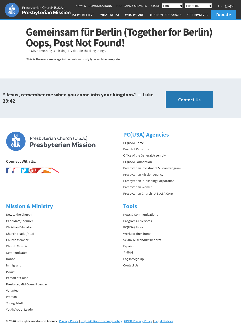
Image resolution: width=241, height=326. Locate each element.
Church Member (17, 240)
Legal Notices (163, 321)
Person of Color (17, 278)
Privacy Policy (68, 321)
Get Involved (198, 14)
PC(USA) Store (133, 227)
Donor (10, 259)
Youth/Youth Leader (20, 309)
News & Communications (94, 6)
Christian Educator (19, 227)
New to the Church (19, 214)
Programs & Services (131, 6)
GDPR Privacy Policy (138, 321)
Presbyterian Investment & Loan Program (152, 168)
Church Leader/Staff (20, 233)
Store (155, 6)
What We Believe (81, 14)
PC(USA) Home (133, 143)
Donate (223, 14)
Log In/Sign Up (133, 259)
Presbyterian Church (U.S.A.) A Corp (148, 193)
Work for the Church (137, 233)
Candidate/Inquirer (19, 221)
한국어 (230, 6)
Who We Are (134, 14)
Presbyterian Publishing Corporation (149, 181)
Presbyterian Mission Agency (143, 174)
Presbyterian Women (138, 187)
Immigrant (13, 265)
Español (128, 246)
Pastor (10, 271)
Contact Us (189, 100)
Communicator (16, 252)
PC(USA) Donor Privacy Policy (101, 321)
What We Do (109, 14)
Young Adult (14, 303)
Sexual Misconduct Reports (142, 240)
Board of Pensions (136, 149)
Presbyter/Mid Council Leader (26, 284)
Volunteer (13, 290)
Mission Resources (165, 14)
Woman (11, 297)
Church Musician (17, 246)
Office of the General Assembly (144, 155)
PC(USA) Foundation (137, 162)
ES (220, 6)
